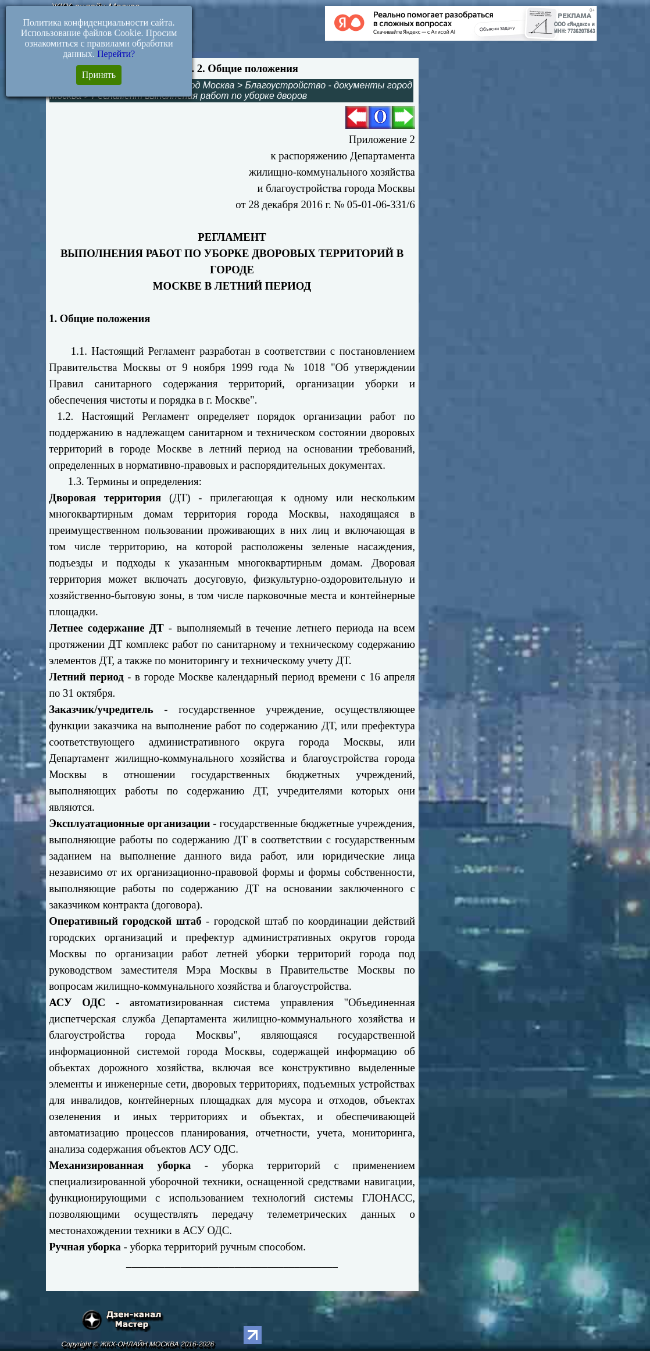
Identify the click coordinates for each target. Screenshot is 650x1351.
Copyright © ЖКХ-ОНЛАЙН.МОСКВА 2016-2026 (137, 1344)
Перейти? (116, 54)
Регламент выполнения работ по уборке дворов (199, 96)
